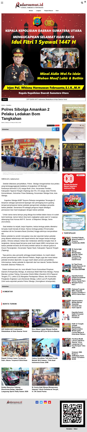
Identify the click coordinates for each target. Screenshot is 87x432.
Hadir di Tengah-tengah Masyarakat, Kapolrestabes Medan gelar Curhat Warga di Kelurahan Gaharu (78, 329)
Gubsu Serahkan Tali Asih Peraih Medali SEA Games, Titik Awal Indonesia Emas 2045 (45, 360)
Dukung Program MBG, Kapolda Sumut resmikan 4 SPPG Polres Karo (78, 291)
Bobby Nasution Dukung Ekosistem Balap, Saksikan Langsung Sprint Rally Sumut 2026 (14, 389)
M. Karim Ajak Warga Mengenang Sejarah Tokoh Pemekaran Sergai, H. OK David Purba (45, 389)
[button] (85, 1)
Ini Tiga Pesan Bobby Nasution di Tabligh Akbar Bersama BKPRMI (78, 267)
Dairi (57, 10)
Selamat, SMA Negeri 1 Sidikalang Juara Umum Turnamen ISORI (78, 355)
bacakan (50, 125)
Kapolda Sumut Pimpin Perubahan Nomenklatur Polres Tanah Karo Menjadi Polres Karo (78, 280)
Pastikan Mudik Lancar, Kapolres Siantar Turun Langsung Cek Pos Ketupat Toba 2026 (78, 343)
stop (57, 125)
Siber (76, 429)
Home (3, 105)
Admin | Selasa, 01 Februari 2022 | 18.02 (11, 122)
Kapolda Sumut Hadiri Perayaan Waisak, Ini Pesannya (77, 314)
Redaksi (69, 429)
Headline (8, 105)
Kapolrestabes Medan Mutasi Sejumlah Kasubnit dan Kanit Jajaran (77, 304)
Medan (31, 10)
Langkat (38, 10)
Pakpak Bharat (48, 10)
